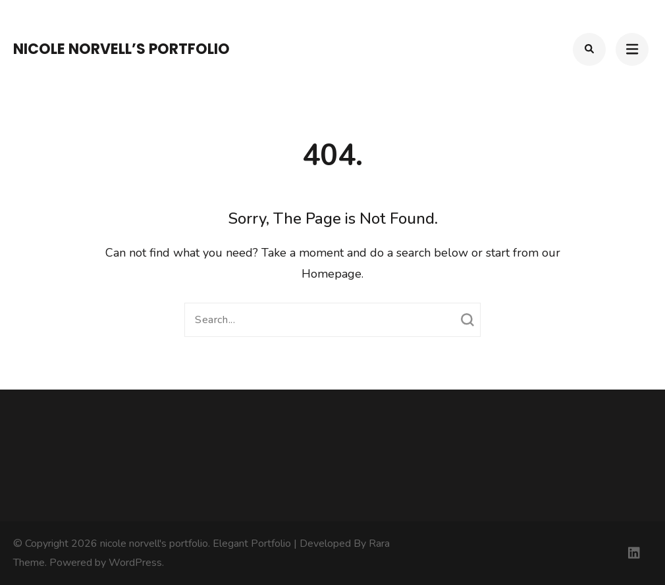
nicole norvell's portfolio (154, 543)
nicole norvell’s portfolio (121, 49)
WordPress (135, 562)
